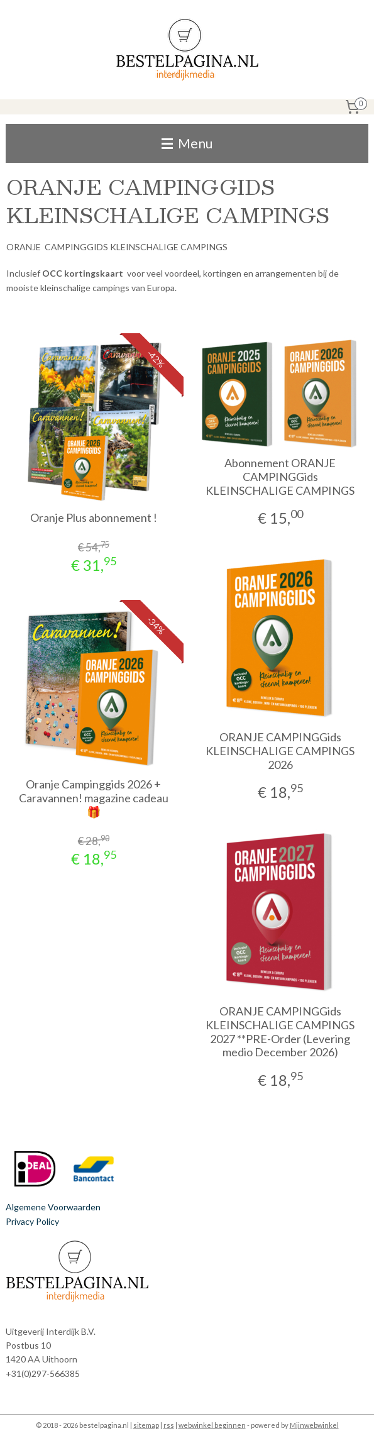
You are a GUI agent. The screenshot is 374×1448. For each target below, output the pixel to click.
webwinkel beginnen (212, 1425)
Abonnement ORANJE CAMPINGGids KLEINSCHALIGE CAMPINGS (280, 476)
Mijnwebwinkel (314, 1425)
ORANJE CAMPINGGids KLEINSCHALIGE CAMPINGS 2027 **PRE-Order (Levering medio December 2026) (280, 1032)
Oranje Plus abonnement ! (93, 517)
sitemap (146, 1425)
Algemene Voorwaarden (53, 1207)
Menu (187, 143)
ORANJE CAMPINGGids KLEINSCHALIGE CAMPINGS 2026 (280, 751)
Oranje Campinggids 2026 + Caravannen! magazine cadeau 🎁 (93, 798)
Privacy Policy (32, 1221)
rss (168, 1425)
